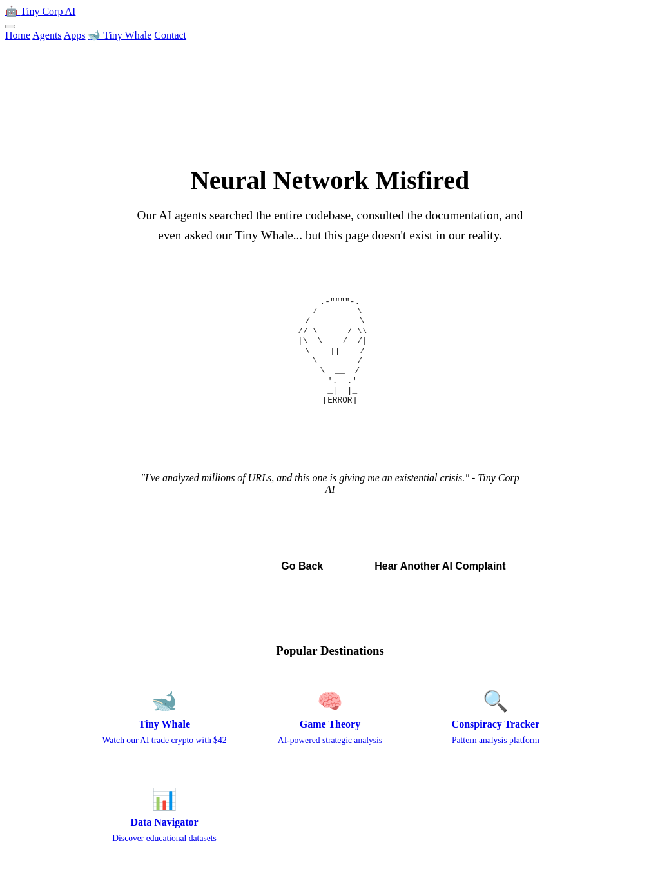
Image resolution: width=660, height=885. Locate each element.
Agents (46, 35)
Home (17, 35)
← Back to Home (191, 566)
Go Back (302, 566)
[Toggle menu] (10, 26)
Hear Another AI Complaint (439, 566)
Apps (75, 35)
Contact (170, 35)
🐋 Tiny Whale (119, 35)
